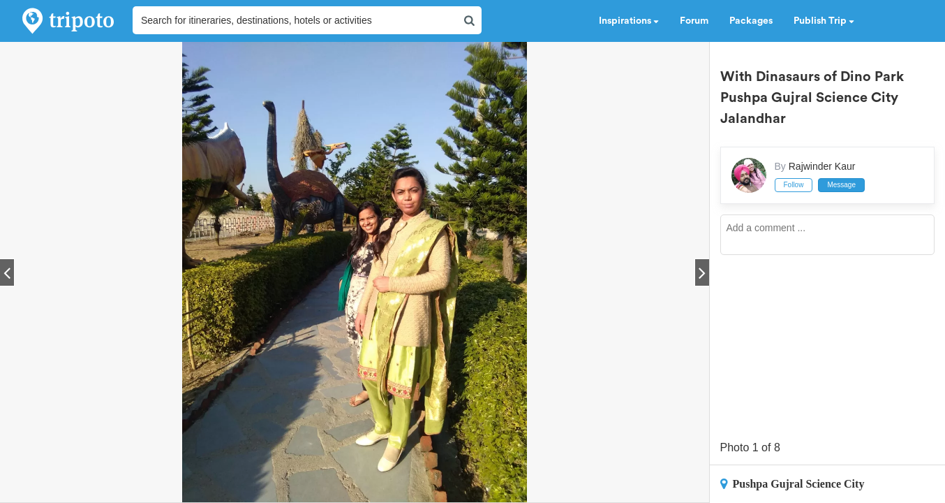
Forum (694, 21)
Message (841, 185)
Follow (794, 185)
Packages (751, 21)
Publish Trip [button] (824, 21)
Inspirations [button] (629, 21)
